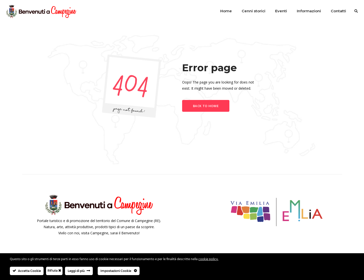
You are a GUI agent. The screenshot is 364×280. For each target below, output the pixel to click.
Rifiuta (54, 270)
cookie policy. (208, 259)
